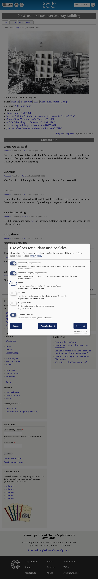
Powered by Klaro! (80, 331)
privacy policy (36, 256)
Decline (16, 326)
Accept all (80, 326)
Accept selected (48, 326)
